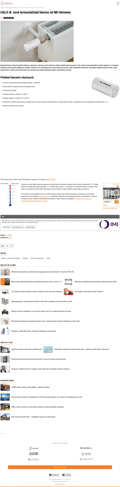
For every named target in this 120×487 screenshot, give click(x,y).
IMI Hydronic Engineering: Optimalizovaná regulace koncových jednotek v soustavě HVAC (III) (42, 272)
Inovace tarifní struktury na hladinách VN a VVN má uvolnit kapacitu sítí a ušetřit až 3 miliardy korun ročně (46, 397)
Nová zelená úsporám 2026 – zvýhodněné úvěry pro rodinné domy (33, 417)
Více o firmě (7, 227)
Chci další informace (18, 227)
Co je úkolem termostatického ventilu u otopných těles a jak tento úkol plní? (36, 292)
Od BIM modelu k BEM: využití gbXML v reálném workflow (30, 387)
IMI (1, 18)
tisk (2, 246)
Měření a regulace (14, 7)
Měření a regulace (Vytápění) (11, 258)
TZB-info (2, 7)
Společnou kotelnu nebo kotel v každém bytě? (26, 349)
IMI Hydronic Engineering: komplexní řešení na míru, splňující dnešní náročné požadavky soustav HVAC (45, 321)
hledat (12, 246)
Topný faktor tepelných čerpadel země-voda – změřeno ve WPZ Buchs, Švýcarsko (81, 349)
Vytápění (7, 7)
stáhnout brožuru (44, 196)
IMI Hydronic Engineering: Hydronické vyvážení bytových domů (96, 282)
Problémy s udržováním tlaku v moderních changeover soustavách (33, 331)
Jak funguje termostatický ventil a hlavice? (89, 292)
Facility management (37, 258)
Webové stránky (31, 227)
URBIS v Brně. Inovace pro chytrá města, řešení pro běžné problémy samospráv (37, 407)
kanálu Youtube (50, 179)
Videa (48, 258)
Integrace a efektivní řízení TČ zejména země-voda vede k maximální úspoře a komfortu (40, 369)
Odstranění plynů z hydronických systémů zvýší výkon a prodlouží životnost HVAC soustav (41, 302)
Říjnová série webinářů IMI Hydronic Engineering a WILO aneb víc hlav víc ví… (36, 282)
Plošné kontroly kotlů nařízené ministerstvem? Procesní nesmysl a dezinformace (38, 359)
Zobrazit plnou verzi (60, 467)
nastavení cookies (60, 484)
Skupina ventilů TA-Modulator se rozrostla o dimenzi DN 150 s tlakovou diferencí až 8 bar (41, 311)
